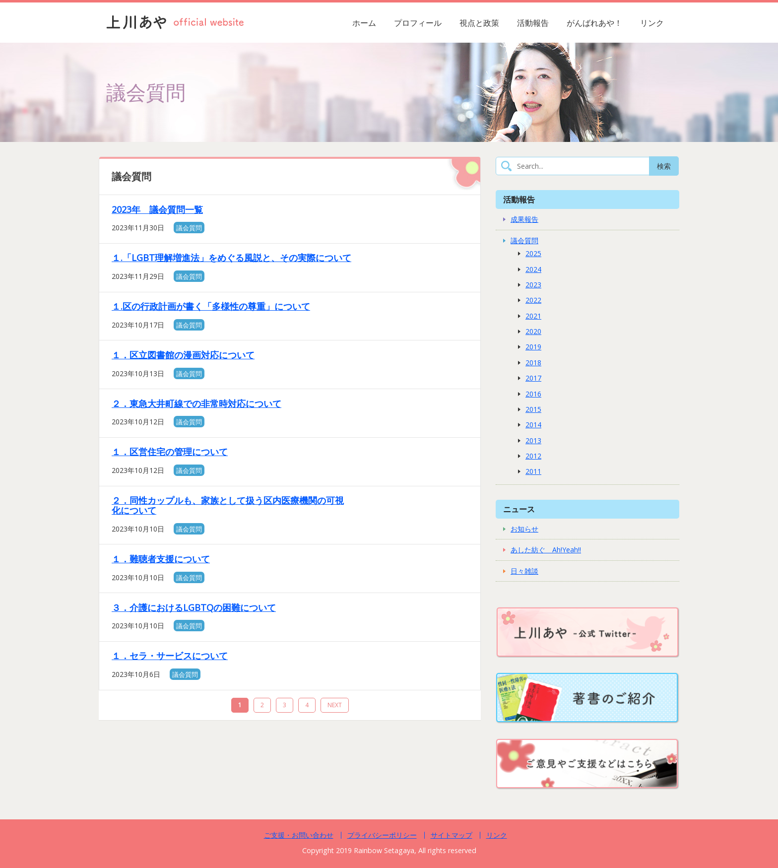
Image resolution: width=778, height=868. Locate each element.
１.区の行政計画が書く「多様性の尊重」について (211, 306)
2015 (533, 409)
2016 (533, 394)
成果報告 (524, 219)
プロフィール (418, 22)
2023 (533, 284)
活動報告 (533, 22)
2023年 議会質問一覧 (157, 209)
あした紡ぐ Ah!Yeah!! (546, 549)
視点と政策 (479, 22)
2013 (533, 440)
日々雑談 (524, 571)
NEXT (334, 705)
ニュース (519, 509)
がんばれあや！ (594, 22)
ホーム (364, 22)
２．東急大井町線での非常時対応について (196, 403)
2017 (533, 378)
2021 (533, 316)
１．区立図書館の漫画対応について (183, 355)
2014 (533, 424)
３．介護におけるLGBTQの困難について (194, 607)
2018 (533, 362)
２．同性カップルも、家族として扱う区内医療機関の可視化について (228, 505)
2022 (533, 300)
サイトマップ (451, 835)
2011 (533, 471)
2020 (533, 331)
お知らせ (524, 529)
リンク (652, 22)
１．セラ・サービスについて (170, 656)
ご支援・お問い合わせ (298, 835)
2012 (533, 456)
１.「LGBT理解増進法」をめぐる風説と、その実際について (231, 258)
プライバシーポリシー (382, 835)
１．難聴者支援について (161, 559)
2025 (533, 253)
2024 (533, 269)
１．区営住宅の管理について (170, 452)
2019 (533, 346)
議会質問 (189, 227)
